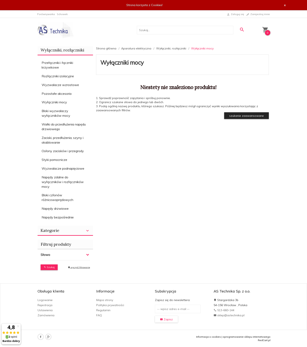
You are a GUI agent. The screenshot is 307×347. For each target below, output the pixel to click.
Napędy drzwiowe (55, 208)
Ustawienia (45, 310)
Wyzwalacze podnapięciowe (63, 168)
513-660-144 (224, 310)
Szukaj (49, 267)
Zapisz (166, 319)
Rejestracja (45, 305)
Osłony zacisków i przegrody (63, 151)
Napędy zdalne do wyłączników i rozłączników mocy (63, 182)
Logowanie (45, 300)
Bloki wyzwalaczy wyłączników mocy (56, 113)
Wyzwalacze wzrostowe (60, 85)
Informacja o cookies (208, 336)
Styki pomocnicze (54, 160)
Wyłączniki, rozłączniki (62, 49)
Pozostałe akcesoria (56, 94)
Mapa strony (104, 300)
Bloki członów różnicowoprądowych (57, 197)
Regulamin (103, 310)
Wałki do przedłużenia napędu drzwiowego (64, 126)
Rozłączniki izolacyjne (58, 76)
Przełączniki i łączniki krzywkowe (57, 65)
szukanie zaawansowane (246, 116)
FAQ (99, 315)
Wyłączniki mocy (54, 102)
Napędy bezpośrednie (58, 217)
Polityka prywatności (110, 305)
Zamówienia (46, 315)
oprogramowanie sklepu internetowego (246, 336)
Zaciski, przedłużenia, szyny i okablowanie (62, 140)
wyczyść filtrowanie (79, 267)
